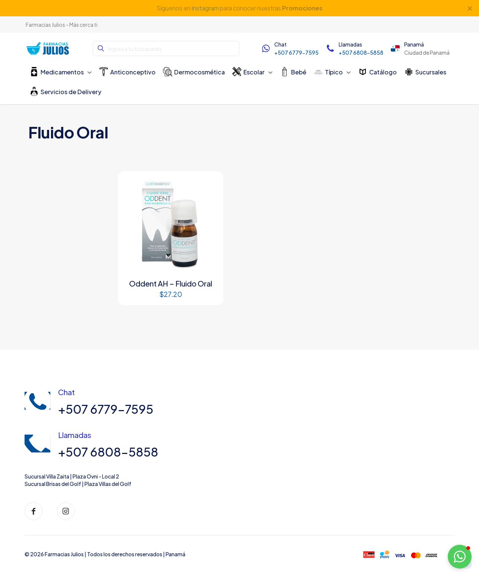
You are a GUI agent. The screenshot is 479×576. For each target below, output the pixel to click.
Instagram (204, 8)
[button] (460, 557)
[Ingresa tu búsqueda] (166, 48)
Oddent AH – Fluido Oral (170, 283)
